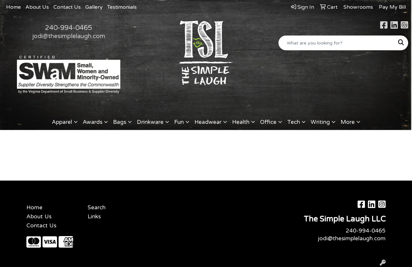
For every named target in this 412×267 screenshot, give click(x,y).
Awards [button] (92, 122)
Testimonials (122, 7)
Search (97, 207)
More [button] (348, 122)
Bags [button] (119, 122)
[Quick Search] (336, 42)
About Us (37, 7)
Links (94, 216)
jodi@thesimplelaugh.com (68, 36)
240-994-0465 (68, 28)
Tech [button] (293, 122)
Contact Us (67, 7)
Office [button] (268, 122)
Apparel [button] (62, 122)
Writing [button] (320, 122)
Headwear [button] (207, 122)
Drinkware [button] (150, 122)
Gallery (94, 7)
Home (13, 7)
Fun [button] (179, 122)
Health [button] (240, 122)
